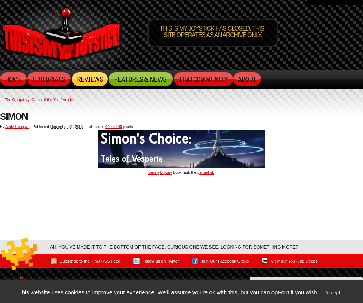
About (247, 79)
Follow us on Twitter (161, 261)
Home (13, 79)
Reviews (89, 79)
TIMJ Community (203, 79)
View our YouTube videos (294, 261)
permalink (205, 172)
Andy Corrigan (17, 127)
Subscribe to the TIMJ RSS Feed (90, 261)
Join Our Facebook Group (225, 261)
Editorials (49, 79)
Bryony (166, 172)
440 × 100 (113, 127)
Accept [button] (332, 292)
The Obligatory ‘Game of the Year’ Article (36, 100)
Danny (153, 172)
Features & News (140, 79)
